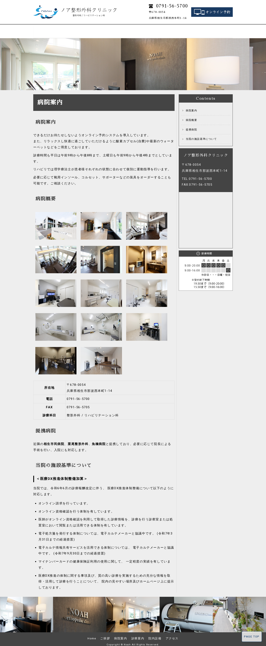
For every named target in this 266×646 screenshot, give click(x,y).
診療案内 (120, 29)
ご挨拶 (71, 29)
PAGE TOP (252, 636)
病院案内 (95, 29)
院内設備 (195, 29)
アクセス (220, 29)
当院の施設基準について (201, 134)
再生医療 (170, 29)
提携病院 (191, 124)
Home (46, 29)
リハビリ (145, 29)
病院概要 (191, 115)
